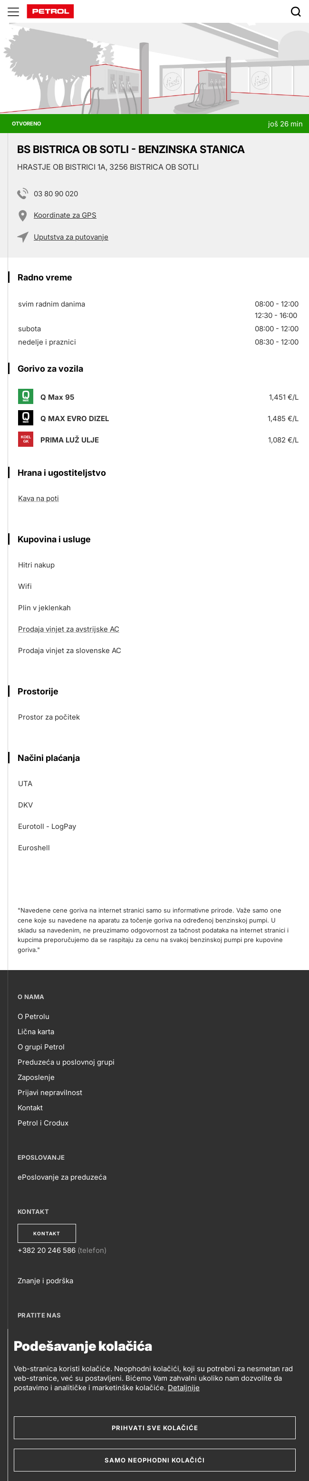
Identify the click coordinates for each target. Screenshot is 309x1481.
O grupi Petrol (41, 1046)
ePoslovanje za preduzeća (62, 1177)
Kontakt (30, 1107)
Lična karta (36, 1031)
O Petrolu (33, 1016)
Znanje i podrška (45, 1280)
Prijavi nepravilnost (50, 1092)
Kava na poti (38, 498)
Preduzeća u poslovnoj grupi (66, 1062)
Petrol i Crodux (43, 1122)
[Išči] (295, 11)
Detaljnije (184, 1387)
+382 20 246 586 (47, 1250)
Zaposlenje (36, 1077)
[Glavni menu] (13, 11)
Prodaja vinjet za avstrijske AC (68, 629)
